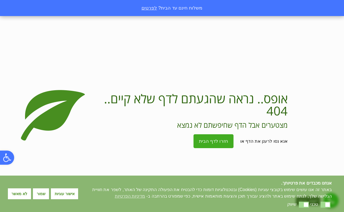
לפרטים (149, 8)
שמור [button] (41, 194)
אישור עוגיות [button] (65, 194)
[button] (7, 158)
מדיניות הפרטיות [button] (130, 196)
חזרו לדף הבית (213, 141)
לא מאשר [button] (19, 194)
